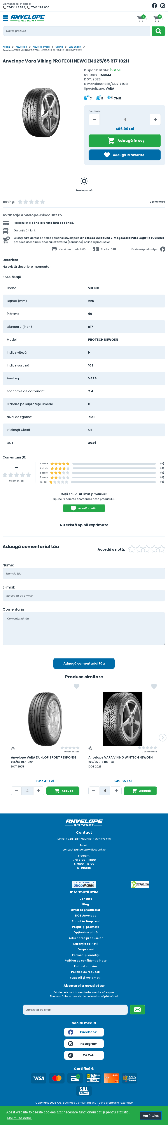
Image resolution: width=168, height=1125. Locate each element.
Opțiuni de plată (86, 932)
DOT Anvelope (85, 915)
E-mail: (9, 587)
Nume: (8, 565)
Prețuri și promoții (85, 927)
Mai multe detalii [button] (19, 1118)
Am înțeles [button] (151, 1115)
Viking (59, 47)
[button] (162, 737)
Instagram (82, 1043)
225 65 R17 (75, 47)
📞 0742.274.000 (37, 7)
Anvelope (21, 47)
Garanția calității (85, 944)
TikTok (81, 1055)
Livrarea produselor (85, 910)
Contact (85, 899)
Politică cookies (85, 966)
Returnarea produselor (85, 938)
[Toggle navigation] (5, 18)
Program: (84, 856)
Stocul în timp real (86, 921)
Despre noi (86, 949)
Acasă (6, 47)
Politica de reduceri (85, 972)
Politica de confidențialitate (86, 960)
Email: (84, 845)
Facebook (82, 1032)
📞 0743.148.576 (14, 7)
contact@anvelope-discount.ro (84, 849)
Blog (85, 904)
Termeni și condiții (86, 955)
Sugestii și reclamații (85, 977)
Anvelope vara (41, 47)
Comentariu (13, 609)
